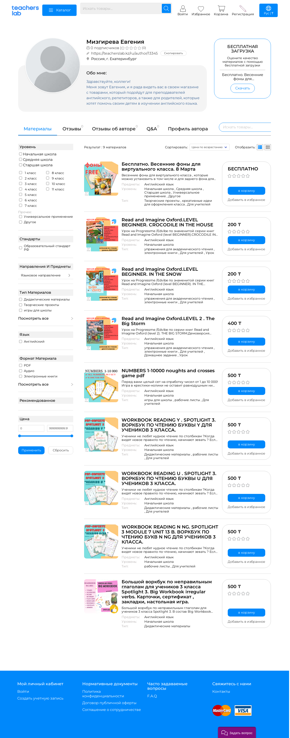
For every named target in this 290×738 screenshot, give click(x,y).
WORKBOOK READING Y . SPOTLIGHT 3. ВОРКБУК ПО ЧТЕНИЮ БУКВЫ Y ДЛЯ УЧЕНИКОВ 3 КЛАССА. (169, 424)
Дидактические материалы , (168, 454)
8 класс (55, 173)
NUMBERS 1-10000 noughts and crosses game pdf (168, 373)
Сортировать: (176, 147)
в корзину (246, 191)
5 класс (28, 195)
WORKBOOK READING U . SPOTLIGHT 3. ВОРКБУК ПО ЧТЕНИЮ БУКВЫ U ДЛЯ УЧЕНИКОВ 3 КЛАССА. (169, 478)
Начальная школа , (160, 189)
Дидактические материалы (167, 626)
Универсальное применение (46, 216)
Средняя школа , (190, 189)
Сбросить (61, 450)
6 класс (28, 200)
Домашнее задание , (161, 355)
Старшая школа (35, 165)
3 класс (28, 184)
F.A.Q (152, 696)
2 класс (28, 178)
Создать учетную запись (40, 698)
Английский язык (159, 184)
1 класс (27, 173)
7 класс (28, 205)
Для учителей (198, 204)
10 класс (55, 184)
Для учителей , (193, 253)
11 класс (55, 189)
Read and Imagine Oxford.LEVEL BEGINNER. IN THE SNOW (160, 272)
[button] (237, 732)
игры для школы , (159, 400)
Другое (27, 222)
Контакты (221, 691)
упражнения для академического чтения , (179, 249)
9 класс (55, 178)
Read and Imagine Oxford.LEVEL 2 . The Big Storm (168, 321)
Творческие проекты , (163, 201)
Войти (23, 691)
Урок (210, 253)
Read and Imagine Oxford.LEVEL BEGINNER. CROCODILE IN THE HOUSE (167, 222)
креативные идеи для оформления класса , (178, 202)
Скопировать (173, 53)
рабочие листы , (188, 400)
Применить (31, 450)
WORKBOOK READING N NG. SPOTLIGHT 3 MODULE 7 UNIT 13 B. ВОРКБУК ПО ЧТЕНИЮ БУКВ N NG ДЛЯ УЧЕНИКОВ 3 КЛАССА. (170, 534)
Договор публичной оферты (109, 703)
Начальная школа (37, 154)
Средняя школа (35, 159)
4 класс (28, 189)
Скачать (242, 88)
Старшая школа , (158, 192)
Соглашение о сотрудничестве (111, 710)
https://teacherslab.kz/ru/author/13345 (124, 53)
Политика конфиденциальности (103, 693)
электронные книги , (162, 253)
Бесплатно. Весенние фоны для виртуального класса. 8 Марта (161, 167)
